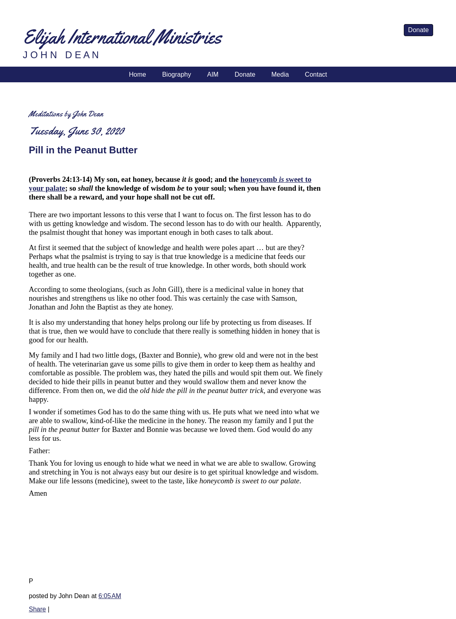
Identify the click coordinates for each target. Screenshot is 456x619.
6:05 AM (109, 596)
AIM (212, 74)
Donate (418, 29)
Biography (176, 74)
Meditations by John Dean (66, 114)
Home (137, 74)
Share (37, 609)
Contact (316, 74)
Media (280, 74)
